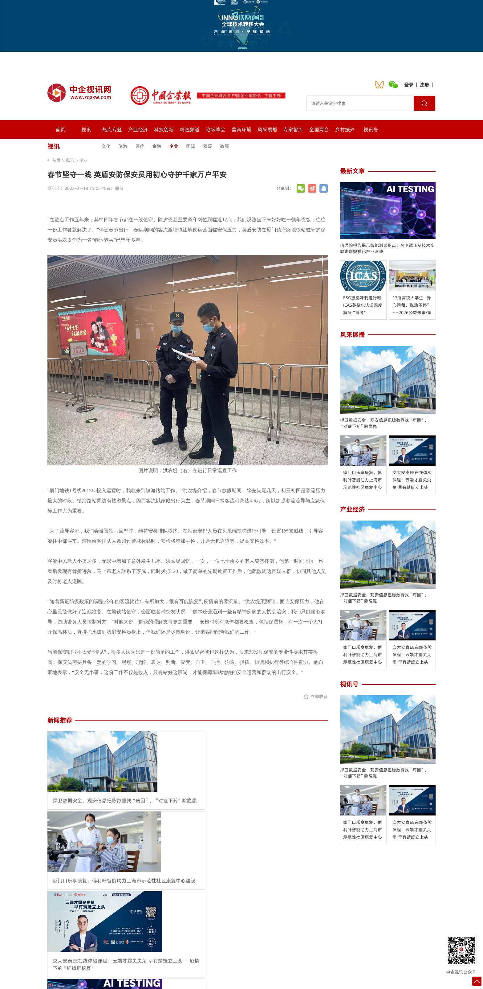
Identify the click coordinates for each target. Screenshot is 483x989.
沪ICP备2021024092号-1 (311, 978)
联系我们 (196, 943)
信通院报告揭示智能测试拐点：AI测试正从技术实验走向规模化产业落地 (387, 248)
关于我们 (166, 943)
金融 (156, 146)
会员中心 (226, 943)
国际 (190, 146)
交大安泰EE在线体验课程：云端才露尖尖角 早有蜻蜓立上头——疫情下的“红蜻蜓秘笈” (412, 480)
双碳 (207, 146)
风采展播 (267, 129)
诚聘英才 (256, 943)
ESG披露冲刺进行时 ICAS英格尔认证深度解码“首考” (362, 305)
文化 (106, 146)
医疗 (139, 146)
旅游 (123, 146)
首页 (60, 129)
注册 (424, 84)
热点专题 (112, 129)
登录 (408, 84)
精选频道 (190, 129)
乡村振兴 (345, 129)
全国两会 (319, 129)
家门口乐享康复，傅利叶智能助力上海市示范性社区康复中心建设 (362, 480)
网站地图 (287, 943)
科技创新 (164, 129)
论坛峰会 (215, 129)
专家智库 (293, 129)
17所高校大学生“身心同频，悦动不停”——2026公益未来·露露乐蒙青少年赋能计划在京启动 (412, 305)
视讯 (86, 129)
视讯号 (370, 129)
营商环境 (241, 129)
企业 (173, 146)
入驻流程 (317, 943)
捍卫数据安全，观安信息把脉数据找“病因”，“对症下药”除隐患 (384, 423)
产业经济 (138, 129)
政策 (224, 146)
